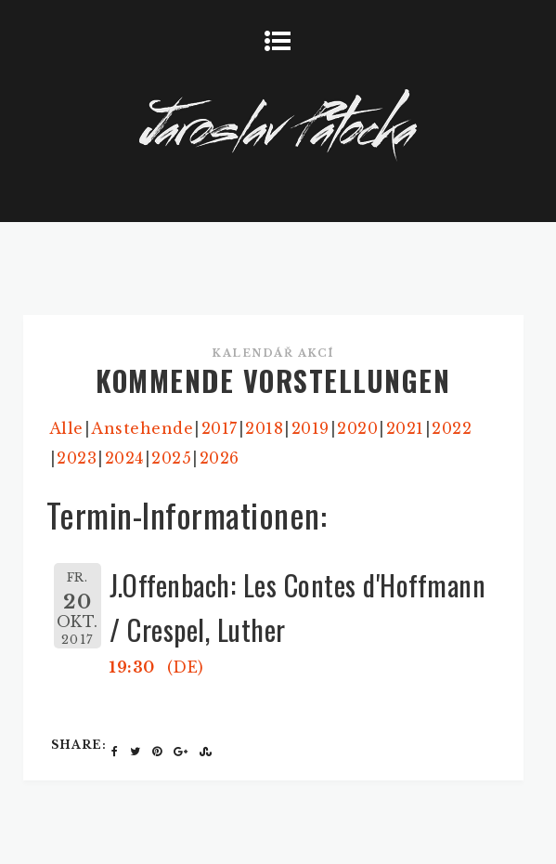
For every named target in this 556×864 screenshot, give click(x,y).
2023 (77, 458)
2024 (124, 458)
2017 (219, 428)
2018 (264, 428)
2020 (357, 428)
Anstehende (142, 428)
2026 (219, 458)
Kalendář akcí (273, 353)
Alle (66, 428)
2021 (405, 428)
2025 (171, 458)
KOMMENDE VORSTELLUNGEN (273, 380)
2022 (452, 428)
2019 (310, 428)
